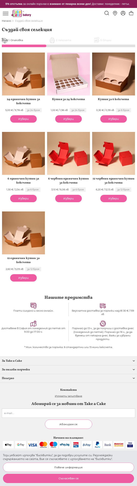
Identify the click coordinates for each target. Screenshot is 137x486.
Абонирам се (68, 424)
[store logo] (21, 13)
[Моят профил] (123, 13)
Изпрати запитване (68, 395)
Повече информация (68, 467)
